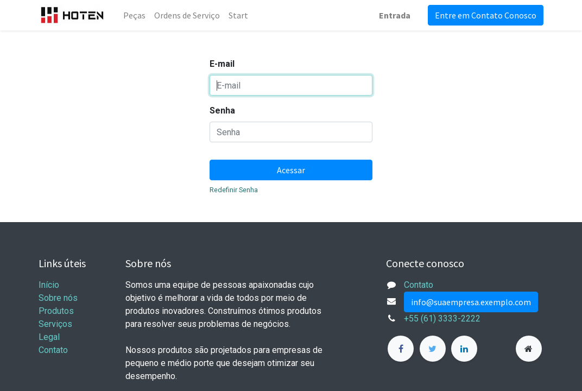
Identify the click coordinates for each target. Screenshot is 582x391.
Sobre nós (58, 298)
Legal (49, 337)
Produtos (56, 311)
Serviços (55, 324)
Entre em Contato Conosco (485, 15)
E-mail (222, 64)
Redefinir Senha (234, 190)
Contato (53, 350)
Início (49, 285)
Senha (222, 110)
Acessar (291, 170)
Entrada (394, 15)
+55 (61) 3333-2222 (442, 318)
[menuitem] (134, 15)
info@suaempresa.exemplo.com (471, 302)
